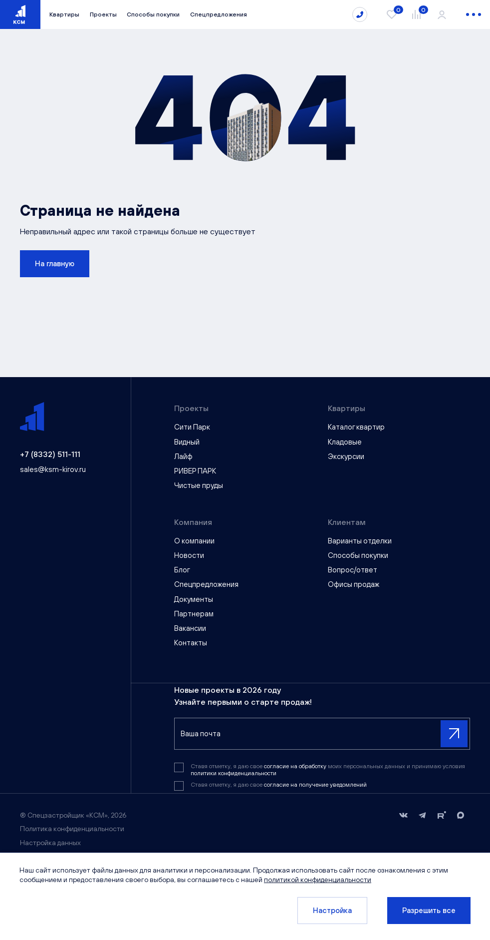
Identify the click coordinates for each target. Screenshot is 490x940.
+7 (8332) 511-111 (50, 454)
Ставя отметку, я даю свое (279, 784)
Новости (189, 555)
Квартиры (64, 14)
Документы (193, 599)
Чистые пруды (198, 485)
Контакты (190, 642)
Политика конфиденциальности (72, 829)
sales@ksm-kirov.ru (53, 469)
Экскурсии (346, 456)
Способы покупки (153, 14)
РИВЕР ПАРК (195, 471)
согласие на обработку (296, 766)
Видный (187, 442)
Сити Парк (192, 427)
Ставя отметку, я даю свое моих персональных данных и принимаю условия (328, 770)
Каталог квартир (356, 427)
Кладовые (345, 442)
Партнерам (194, 613)
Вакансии (190, 628)
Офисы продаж (353, 584)
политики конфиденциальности (233, 773)
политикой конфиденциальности (318, 880)
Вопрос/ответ (352, 569)
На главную (54, 263)
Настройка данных (50, 843)
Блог (182, 569)
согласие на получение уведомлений (315, 784)
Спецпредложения (218, 14)
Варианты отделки (360, 540)
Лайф (183, 456)
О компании (194, 540)
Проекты (103, 14)
